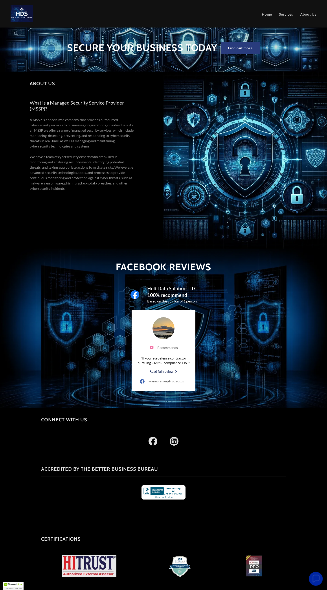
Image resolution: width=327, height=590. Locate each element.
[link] (22, 13)
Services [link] (286, 14)
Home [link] (267, 14)
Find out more (240, 48)
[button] (13, 586)
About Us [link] (308, 14)
